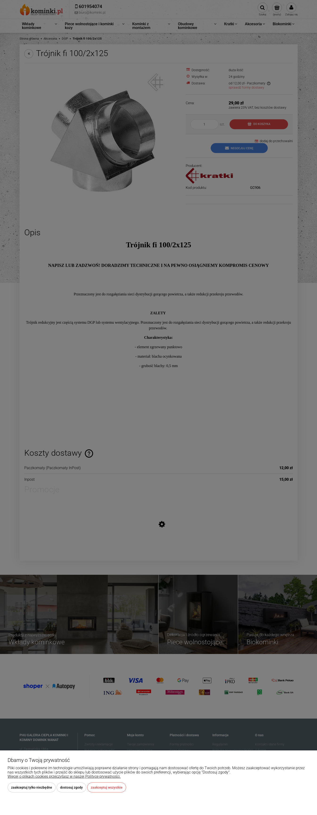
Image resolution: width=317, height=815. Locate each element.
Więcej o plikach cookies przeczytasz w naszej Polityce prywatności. (64, 776)
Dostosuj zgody (71, 787)
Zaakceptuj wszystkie (107, 787)
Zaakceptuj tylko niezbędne (31, 787)
